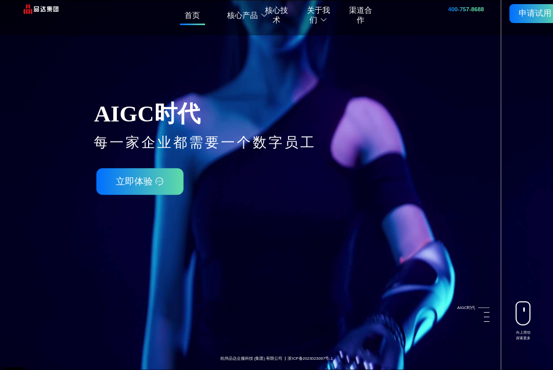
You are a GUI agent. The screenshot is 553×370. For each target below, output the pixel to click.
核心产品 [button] (247, 15)
